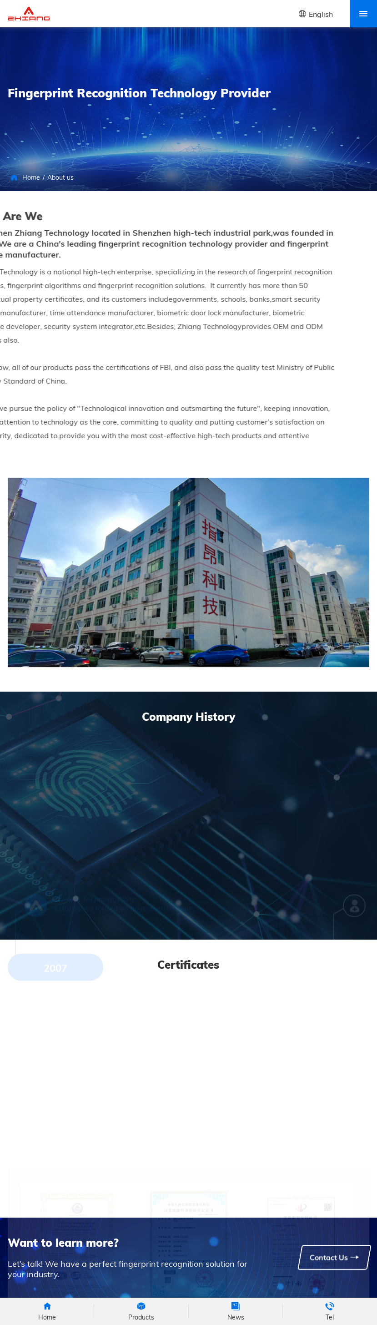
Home (31, 177)
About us (60, 177)
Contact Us (334, 1257)
